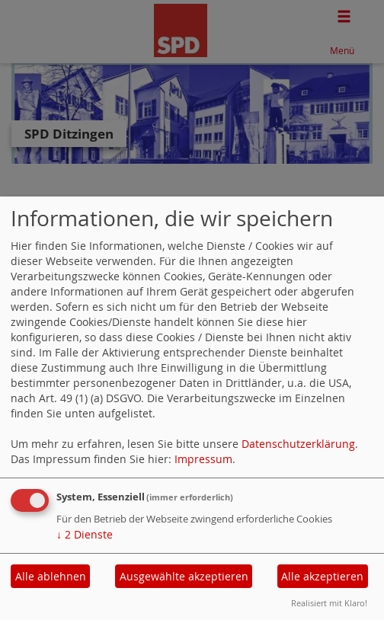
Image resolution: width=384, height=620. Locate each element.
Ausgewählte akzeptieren (184, 576)
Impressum (203, 459)
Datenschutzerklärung (298, 443)
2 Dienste (84, 534)
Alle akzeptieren (322, 576)
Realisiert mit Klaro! (329, 603)
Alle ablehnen (50, 576)
